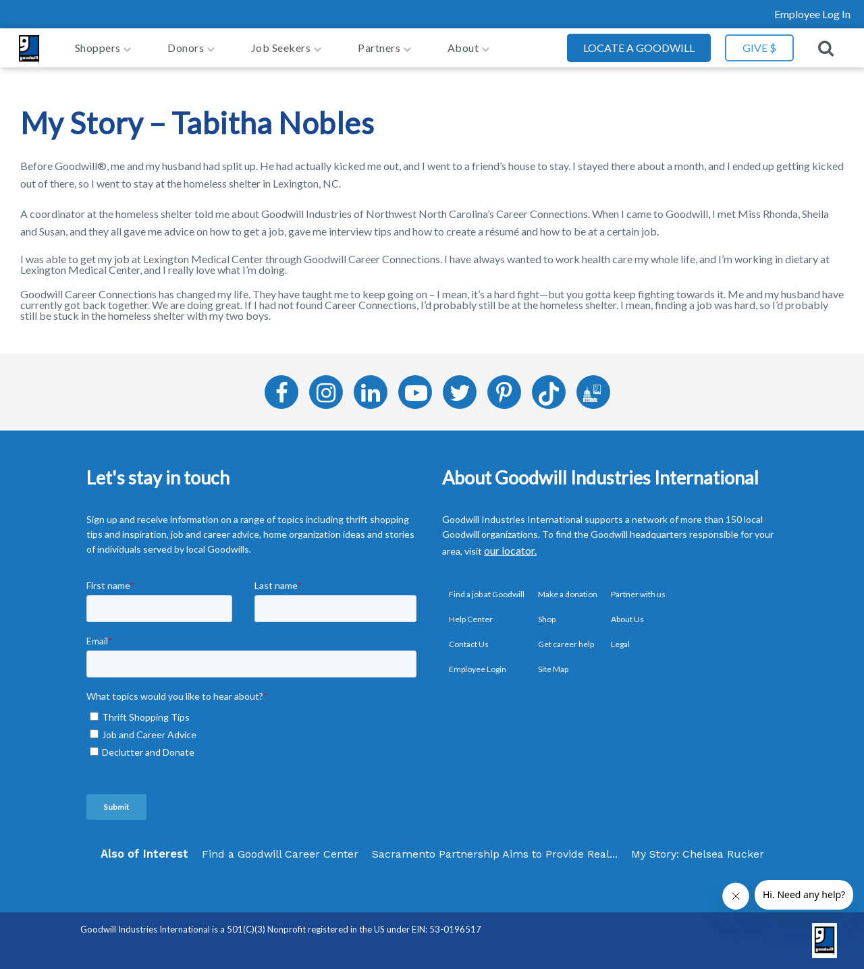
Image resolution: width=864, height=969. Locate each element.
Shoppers (98, 47)
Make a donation (567, 594)
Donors (185, 47)
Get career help (566, 644)
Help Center (471, 619)
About (463, 47)
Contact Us (469, 644)
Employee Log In (812, 13)
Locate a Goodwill (639, 47)
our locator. (510, 550)
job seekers (281, 47)
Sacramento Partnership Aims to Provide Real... (495, 854)
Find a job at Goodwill (486, 594)
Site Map (553, 669)
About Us (627, 619)
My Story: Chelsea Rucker (697, 854)
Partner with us (638, 594)
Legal (620, 644)
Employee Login (477, 669)
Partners (379, 47)
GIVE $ (759, 47)
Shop (547, 619)
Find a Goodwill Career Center (280, 854)
